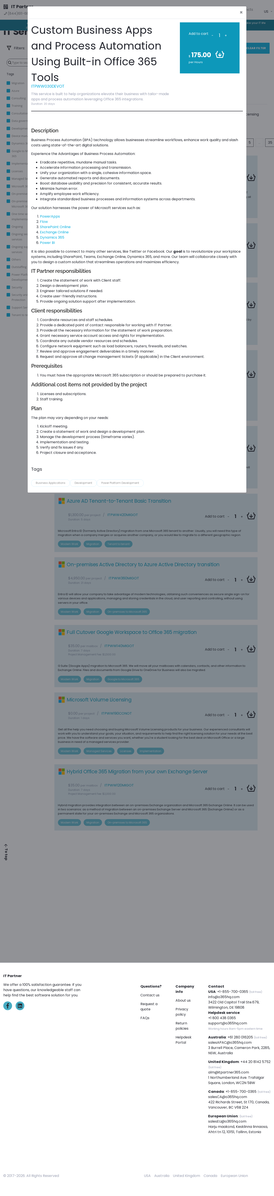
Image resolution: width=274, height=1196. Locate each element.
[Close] (241, 12)
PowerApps (50, 216)
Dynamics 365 (52, 237)
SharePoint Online (55, 226)
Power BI (47, 242)
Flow (44, 221)
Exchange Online (54, 232)
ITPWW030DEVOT (47, 86)
